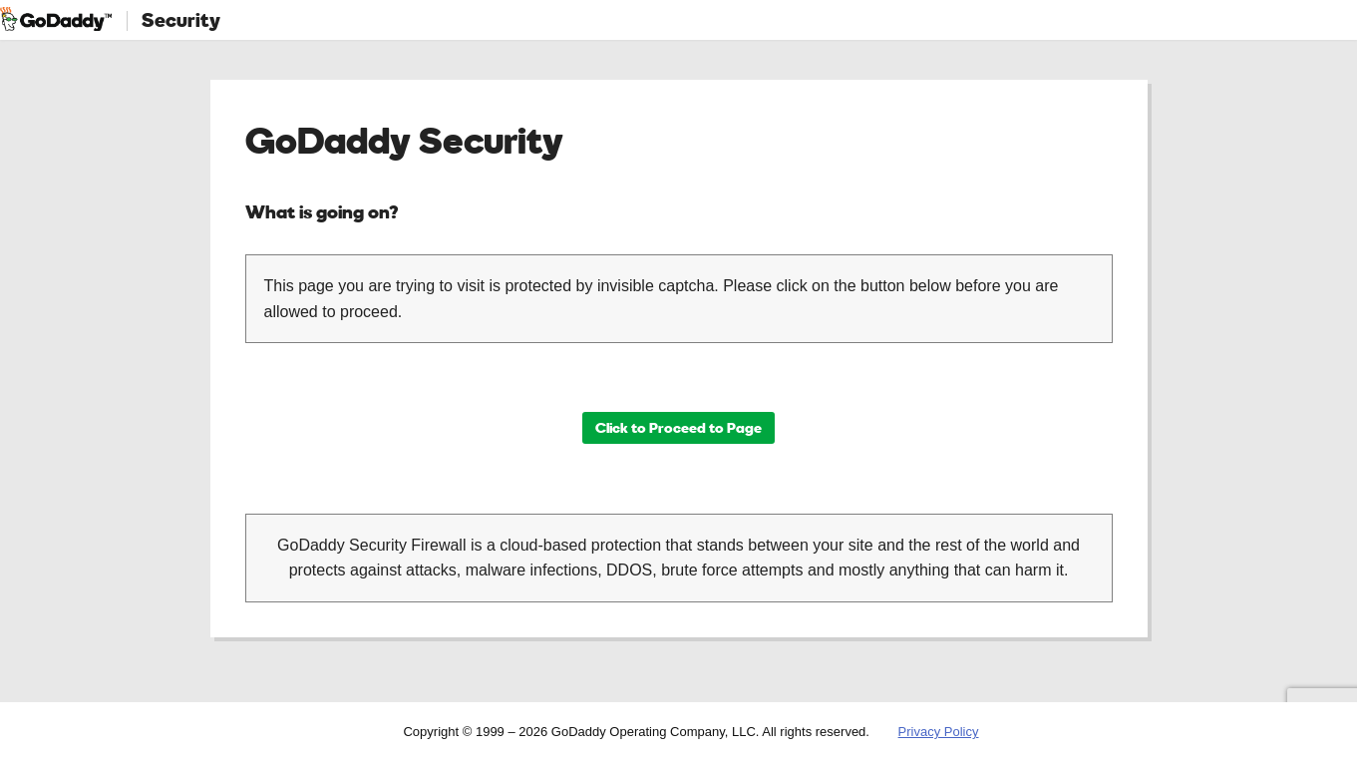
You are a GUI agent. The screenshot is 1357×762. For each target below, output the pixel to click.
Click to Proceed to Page (678, 427)
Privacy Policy (938, 731)
